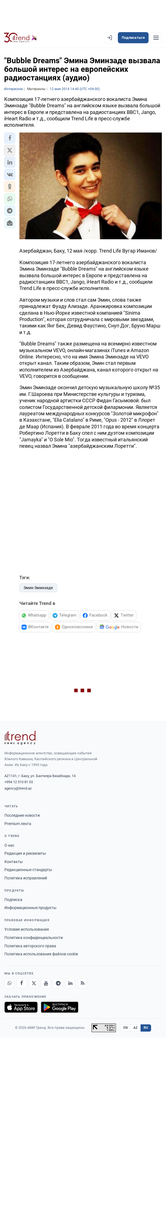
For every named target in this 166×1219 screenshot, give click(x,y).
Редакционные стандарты (28, 869)
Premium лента (17, 823)
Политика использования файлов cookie (41, 954)
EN (125, 1028)
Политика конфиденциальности (33, 937)
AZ (135, 1028)
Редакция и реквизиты (25, 853)
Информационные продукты (30, 907)
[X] (34, 983)
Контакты (13, 861)
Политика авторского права (30, 946)
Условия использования (26, 929)
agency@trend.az (18, 788)
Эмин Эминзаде (38, 588)
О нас (9, 845)
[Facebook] (22, 983)
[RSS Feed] (82, 983)
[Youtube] (46, 983)
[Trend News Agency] (19, 738)
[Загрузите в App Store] (21, 1007)
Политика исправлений (25, 878)
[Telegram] (58, 983)
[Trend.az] (20, 38)
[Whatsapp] (9, 983)
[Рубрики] (156, 37)
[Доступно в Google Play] (59, 1007)
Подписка (13, 899)
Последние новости (22, 815)
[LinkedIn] (70, 983)
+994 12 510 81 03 (18, 782)
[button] (9, 138)
